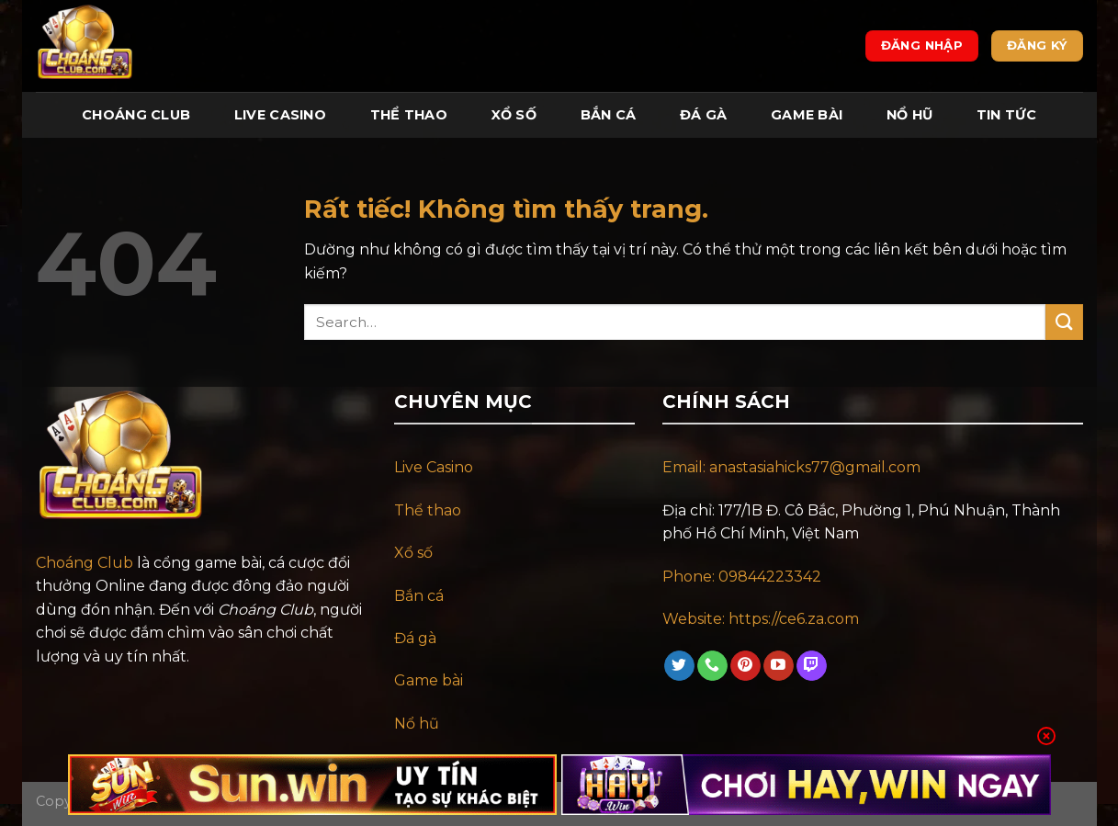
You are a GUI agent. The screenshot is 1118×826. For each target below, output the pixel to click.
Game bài (428, 680)
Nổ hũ (416, 723)
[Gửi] (1063, 322)
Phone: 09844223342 (741, 576)
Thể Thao (408, 115)
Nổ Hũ (909, 115)
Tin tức (1006, 115)
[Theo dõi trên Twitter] (679, 666)
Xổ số (413, 552)
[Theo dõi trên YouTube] (778, 666)
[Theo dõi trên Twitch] (811, 666)
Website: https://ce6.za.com (762, 619)
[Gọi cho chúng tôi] (712, 666)
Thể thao (427, 510)
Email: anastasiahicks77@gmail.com (791, 467)
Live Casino (280, 115)
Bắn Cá (609, 115)
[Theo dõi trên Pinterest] (745, 666)
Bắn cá (419, 596)
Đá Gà (703, 115)
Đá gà (415, 638)
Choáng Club (136, 115)
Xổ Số (513, 115)
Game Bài (806, 115)
